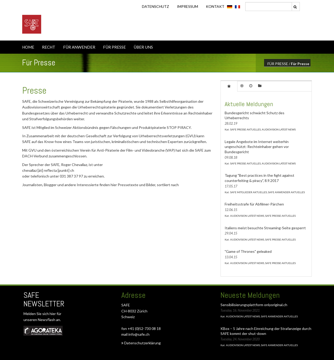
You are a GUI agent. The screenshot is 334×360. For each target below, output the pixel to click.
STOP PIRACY (179, 127)
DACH (27, 156)
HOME (28, 47)
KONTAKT (215, 6)
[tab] (228, 86)
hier (53, 313)
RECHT (48, 47)
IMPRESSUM (187, 6)
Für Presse (300, 63)
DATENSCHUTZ (155, 6)
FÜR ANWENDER (79, 47)
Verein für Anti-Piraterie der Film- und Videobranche (122, 150)
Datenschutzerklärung (141, 343)
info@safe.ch (139, 334)
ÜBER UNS (143, 47)
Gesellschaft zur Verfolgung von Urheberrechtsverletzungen (135, 136)
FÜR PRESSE (114, 47)
